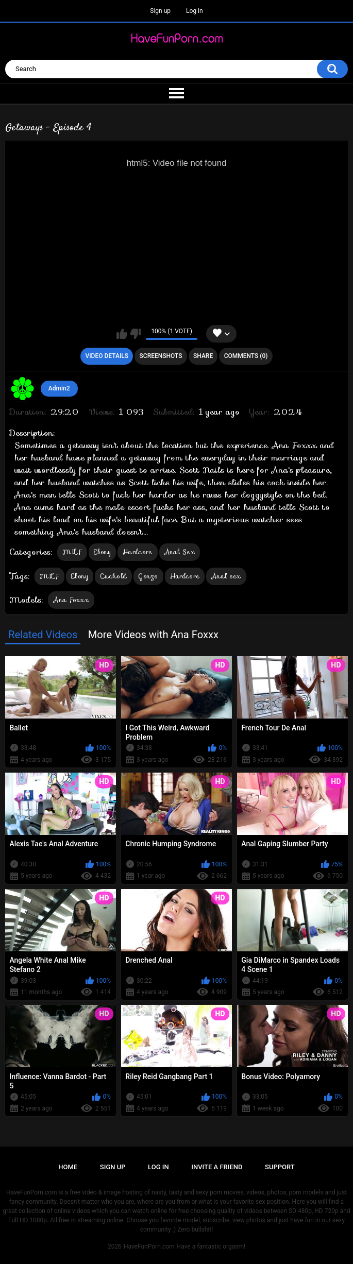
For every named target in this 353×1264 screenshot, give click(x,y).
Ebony (102, 552)
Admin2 (59, 388)
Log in (194, 10)
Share (203, 356)
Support (280, 1167)
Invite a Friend (216, 1167)
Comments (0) (246, 356)
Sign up (160, 10)
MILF (71, 552)
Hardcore (137, 552)
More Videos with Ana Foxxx (153, 634)
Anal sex (226, 576)
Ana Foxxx (71, 600)
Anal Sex (179, 552)
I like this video (121, 334)
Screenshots (161, 356)
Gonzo (148, 576)
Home (67, 1167)
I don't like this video (135, 334)
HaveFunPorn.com (149, 1246)
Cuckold (113, 576)
